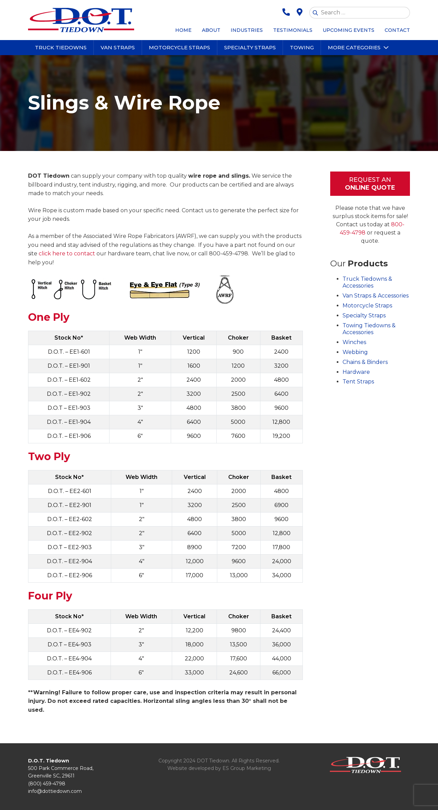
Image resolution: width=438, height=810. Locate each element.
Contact (397, 30)
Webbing (355, 352)
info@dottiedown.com (55, 791)
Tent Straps (358, 381)
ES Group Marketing (246, 768)
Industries (247, 30)
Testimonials (292, 30)
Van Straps (118, 47)
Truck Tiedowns (61, 47)
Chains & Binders (365, 362)
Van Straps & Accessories (376, 295)
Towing (302, 47)
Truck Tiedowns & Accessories (367, 282)
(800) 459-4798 (46, 784)
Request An (370, 184)
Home (183, 30)
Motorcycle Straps (179, 47)
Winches (354, 342)
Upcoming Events (348, 30)
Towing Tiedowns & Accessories (369, 329)
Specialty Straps (250, 47)
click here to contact (67, 253)
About (211, 30)
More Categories (354, 47)
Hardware (356, 372)
